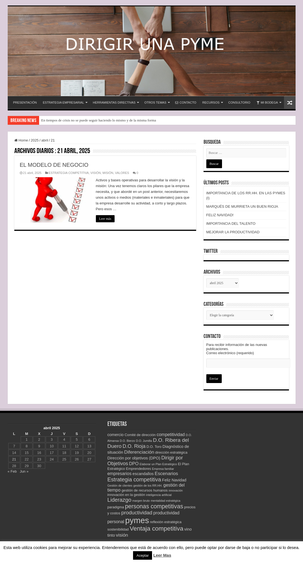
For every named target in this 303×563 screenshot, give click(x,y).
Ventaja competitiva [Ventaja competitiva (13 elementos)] (156, 528)
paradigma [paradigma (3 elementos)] (115, 507)
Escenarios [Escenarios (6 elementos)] (166, 473)
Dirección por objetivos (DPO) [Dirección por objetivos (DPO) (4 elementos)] (133, 458)
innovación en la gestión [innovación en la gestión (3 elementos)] (126, 495)
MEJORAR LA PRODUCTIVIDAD (233, 232)
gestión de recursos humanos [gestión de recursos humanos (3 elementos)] (144, 490)
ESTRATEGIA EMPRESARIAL (63, 102)
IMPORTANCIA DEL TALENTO (231, 223)
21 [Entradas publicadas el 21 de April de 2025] (14, 459)
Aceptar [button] (142, 555)
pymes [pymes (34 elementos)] (137, 520)
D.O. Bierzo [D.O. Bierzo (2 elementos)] (127, 440)
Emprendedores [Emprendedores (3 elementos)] (138, 469)
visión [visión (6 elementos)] (122, 535)
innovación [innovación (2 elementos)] (176, 490)
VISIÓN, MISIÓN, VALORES (109, 172)
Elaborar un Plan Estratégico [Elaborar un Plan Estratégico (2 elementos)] (158, 464)
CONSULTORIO (239, 102)
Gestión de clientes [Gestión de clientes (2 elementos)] (119, 485)
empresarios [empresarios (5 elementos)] (119, 473)
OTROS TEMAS (155, 102)
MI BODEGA (267, 102)
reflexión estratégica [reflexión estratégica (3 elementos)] (166, 522)
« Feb (12, 471)
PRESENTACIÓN (25, 102)
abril (44, 140)
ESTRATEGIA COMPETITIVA (69, 172)
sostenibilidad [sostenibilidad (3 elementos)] (118, 529)
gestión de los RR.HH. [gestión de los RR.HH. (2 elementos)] (147, 485)
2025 (35, 140)
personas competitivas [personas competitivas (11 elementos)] (154, 506)
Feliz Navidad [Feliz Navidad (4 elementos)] (174, 480)
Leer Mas (162, 555)
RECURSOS (210, 102)
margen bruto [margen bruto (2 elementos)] (141, 500)
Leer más (105, 219)
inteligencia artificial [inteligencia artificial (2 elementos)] (158, 495)
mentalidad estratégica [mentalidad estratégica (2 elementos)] (165, 500)
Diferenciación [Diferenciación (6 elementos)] (139, 452)
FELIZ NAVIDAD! (220, 215)
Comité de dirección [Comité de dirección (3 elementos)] (140, 435)
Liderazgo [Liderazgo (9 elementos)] (119, 500)
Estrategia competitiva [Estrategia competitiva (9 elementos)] (134, 479)
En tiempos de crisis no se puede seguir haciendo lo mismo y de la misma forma (98, 120)
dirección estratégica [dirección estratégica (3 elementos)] (171, 452)
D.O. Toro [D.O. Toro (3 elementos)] (154, 447)
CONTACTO (185, 102)
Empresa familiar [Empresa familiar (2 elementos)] (163, 468)
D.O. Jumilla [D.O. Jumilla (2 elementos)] (144, 440)
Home (21, 140)
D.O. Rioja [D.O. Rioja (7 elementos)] (134, 446)
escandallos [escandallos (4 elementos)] (143, 474)
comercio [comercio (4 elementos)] (115, 434)
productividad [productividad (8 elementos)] (136, 512)
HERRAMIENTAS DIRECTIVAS (114, 102)
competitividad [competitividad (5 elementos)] (171, 434)
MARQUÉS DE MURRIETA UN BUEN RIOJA (242, 206)
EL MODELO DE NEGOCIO (54, 165)
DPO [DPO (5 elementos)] (134, 463)
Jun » (24, 471)
